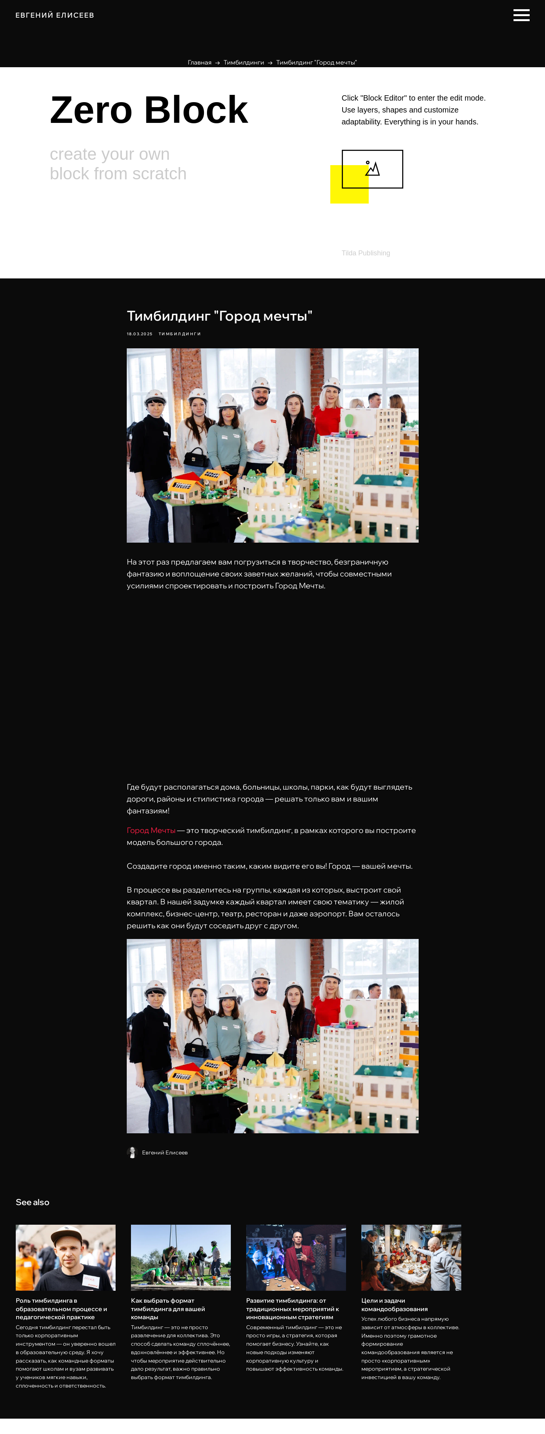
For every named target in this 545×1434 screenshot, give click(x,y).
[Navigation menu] (522, 15)
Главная (200, 62)
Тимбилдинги (244, 62)
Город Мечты (151, 838)
